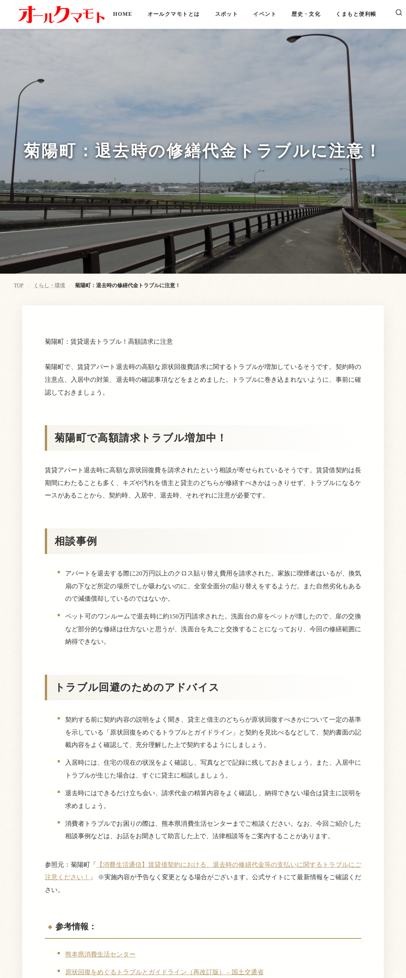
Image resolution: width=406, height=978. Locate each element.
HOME (122, 14)
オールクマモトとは (174, 14)
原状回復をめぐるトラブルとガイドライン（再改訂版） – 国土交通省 (164, 972)
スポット (226, 14)
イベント (264, 14)
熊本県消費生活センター (100, 954)
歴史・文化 (306, 14)
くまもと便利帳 (356, 14)
